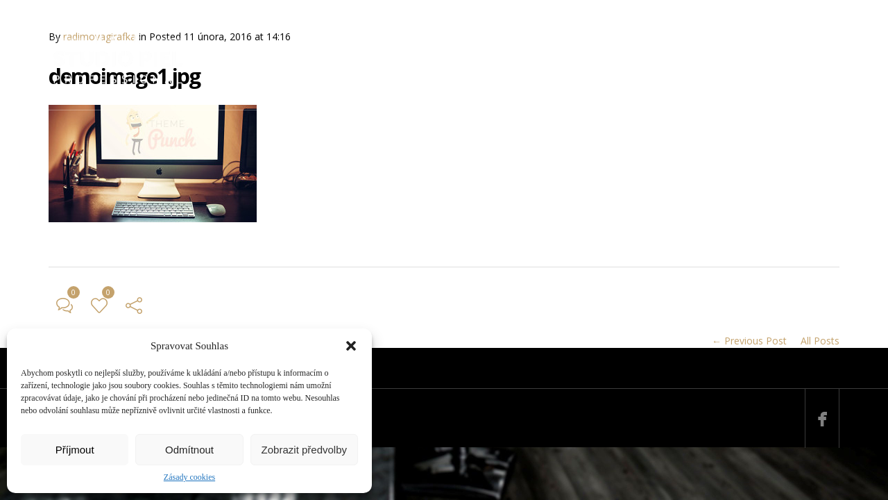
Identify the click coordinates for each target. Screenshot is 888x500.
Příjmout (75, 450)
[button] (351, 346)
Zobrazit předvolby (304, 450)
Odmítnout (189, 450)
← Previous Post (749, 340)
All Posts (820, 340)
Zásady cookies (189, 477)
